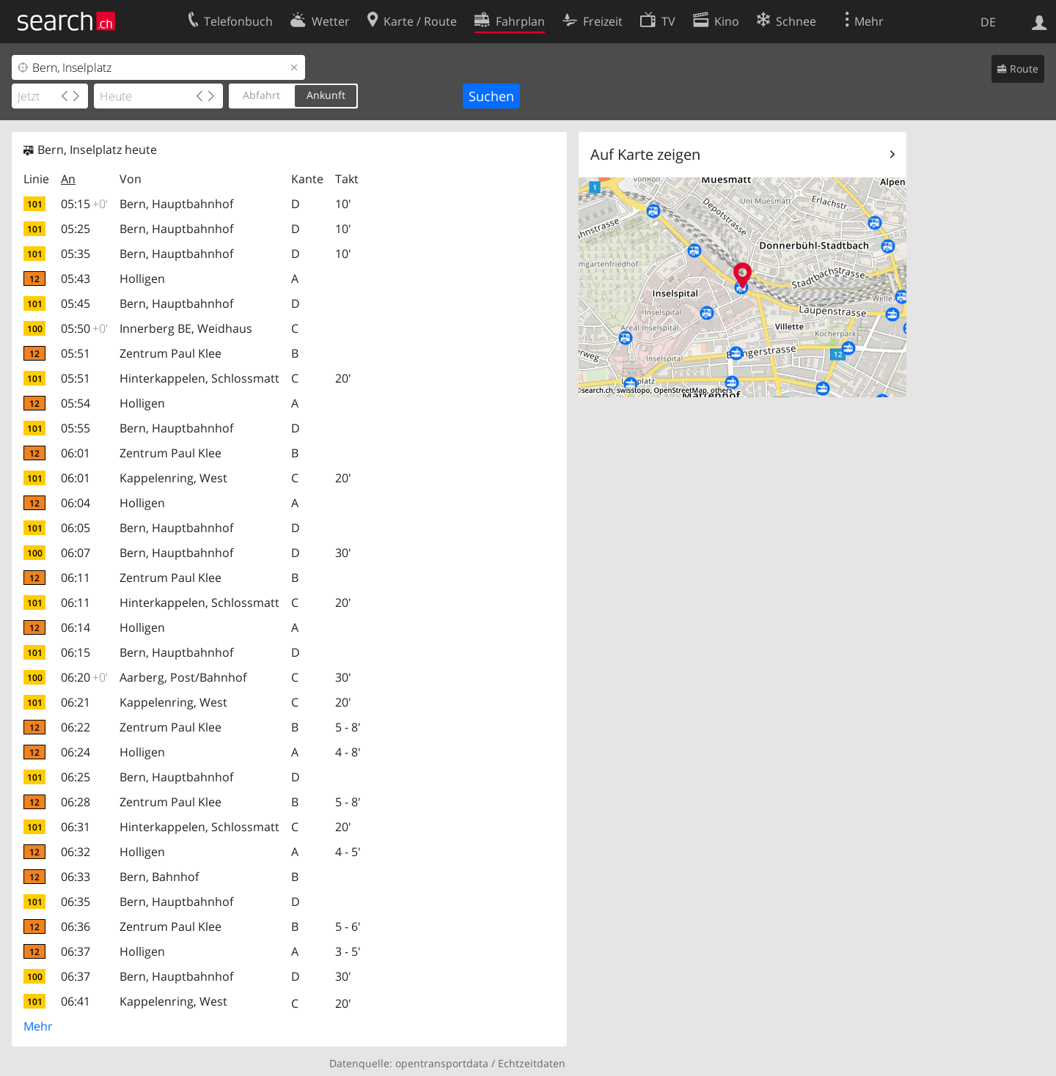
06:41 (75, 1001)
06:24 (75, 752)
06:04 (75, 503)
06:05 (75, 528)
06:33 (75, 877)
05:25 (75, 229)
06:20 (84, 677)
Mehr (38, 1026)
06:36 (75, 926)
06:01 (75, 453)
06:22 (75, 727)
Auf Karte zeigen (645, 154)
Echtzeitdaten (531, 1063)
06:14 (75, 627)
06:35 (75, 901)
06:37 (75, 951)
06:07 (75, 553)
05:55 (75, 428)
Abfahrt (261, 95)
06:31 (75, 827)
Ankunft (326, 95)
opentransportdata (441, 1063)
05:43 (75, 278)
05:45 (75, 303)
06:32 (75, 852)
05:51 (75, 353)
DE (988, 22)
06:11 (75, 578)
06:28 (75, 802)
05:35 (75, 254)
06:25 (75, 777)
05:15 (84, 204)
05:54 (75, 403)
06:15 (75, 652)
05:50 (84, 328)
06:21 (75, 702)
